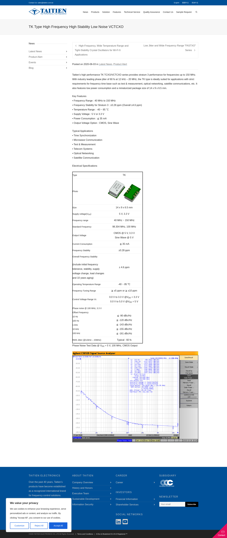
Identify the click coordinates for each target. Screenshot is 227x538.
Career (119, 482)
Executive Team (80, 493)
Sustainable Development (85, 499)
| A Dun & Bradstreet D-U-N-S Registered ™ (110, 534)
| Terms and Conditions (84, 534)
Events (32, 62)
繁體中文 (185, 3)
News (85, 12)
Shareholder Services (127, 504)
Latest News (105, 64)
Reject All (39, 525)
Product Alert (120, 64)
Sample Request (184, 12)
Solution (106, 12)
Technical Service (132, 12)
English (176, 3)
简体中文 (195, 3)
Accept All (58, 525)
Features (117, 12)
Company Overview (82, 482)
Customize (19, 525)
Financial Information (127, 499)
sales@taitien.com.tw (45, 3)
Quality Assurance (151, 12)
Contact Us (168, 12)
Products (95, 12)
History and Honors (82, 488)
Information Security (82, 504)
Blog (31, 68)
